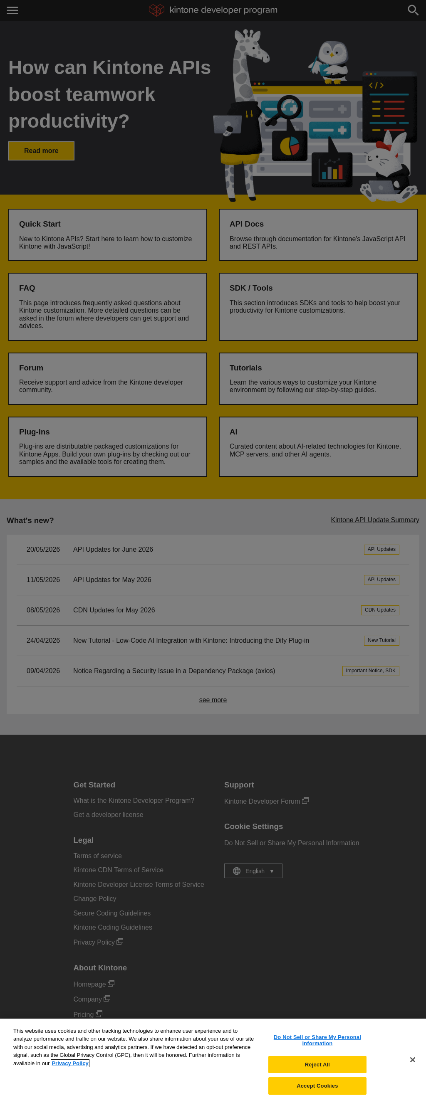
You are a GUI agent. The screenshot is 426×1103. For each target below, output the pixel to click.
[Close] (413, 1064)
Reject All (317, 1069)
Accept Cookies (317, 1090)
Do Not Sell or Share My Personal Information (317, 1044)
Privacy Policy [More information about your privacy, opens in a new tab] (70, 1067)
